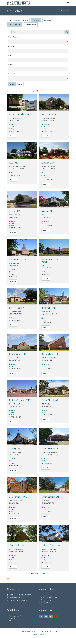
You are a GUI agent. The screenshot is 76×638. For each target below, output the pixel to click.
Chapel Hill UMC (17, 545)
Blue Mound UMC (17, 353)
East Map (36, 20)
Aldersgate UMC (49, 114)
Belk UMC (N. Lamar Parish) (51, 260)
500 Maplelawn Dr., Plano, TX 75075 (20, 595)
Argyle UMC (14, 211)
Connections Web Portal (16, 616)
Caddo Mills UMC (50, 400)
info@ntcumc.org (15, 598)
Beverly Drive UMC (18, 307)
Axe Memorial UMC (18, 259)
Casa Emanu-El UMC (19, 496)
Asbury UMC (47, 211)
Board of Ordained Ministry (49, 597)
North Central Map (15, 24)
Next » (43, 91)
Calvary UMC (15, 448)
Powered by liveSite (38, 634)
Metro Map (47, 20)
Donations (12, 618)
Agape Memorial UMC (19, 114)
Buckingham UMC (50, 353)
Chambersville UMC (51, 496)
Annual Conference (47, 595)
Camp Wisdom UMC (51, 448)
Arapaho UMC (48, 162)
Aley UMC (13, 162)
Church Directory (46, 602)
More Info (13, 136)
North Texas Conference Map (18, 20)
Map (11, 129)
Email (12, 127)
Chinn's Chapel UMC (51, 545)
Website (12, 124)
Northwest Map (31, 24)
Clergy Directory (46, 600)
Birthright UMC (49, 307)
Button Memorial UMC (19, 400)
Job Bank (11, 621)
